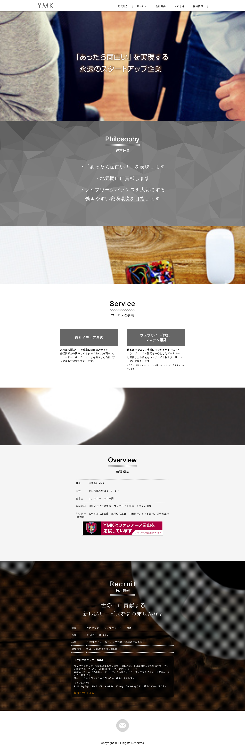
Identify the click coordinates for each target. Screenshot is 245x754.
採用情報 (198, 6)
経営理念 (123, 6)
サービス (142, 6)
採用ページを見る (84, 692)
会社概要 (161, 6)
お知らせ (179, 6)
